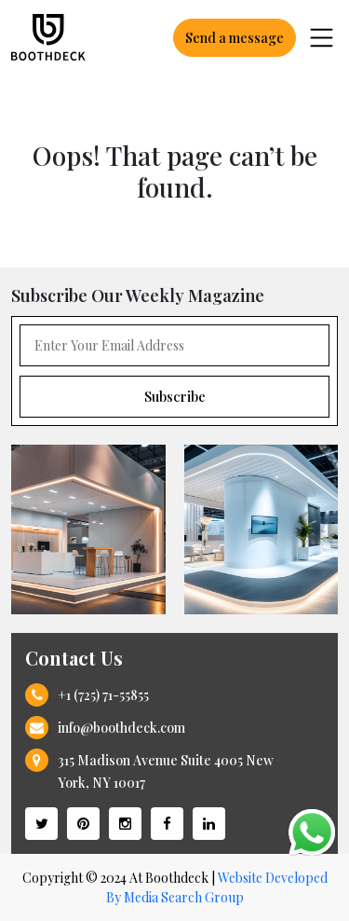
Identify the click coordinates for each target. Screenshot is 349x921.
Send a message (234, 38)
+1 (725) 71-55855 (103, 695)
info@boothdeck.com (121, 727)
